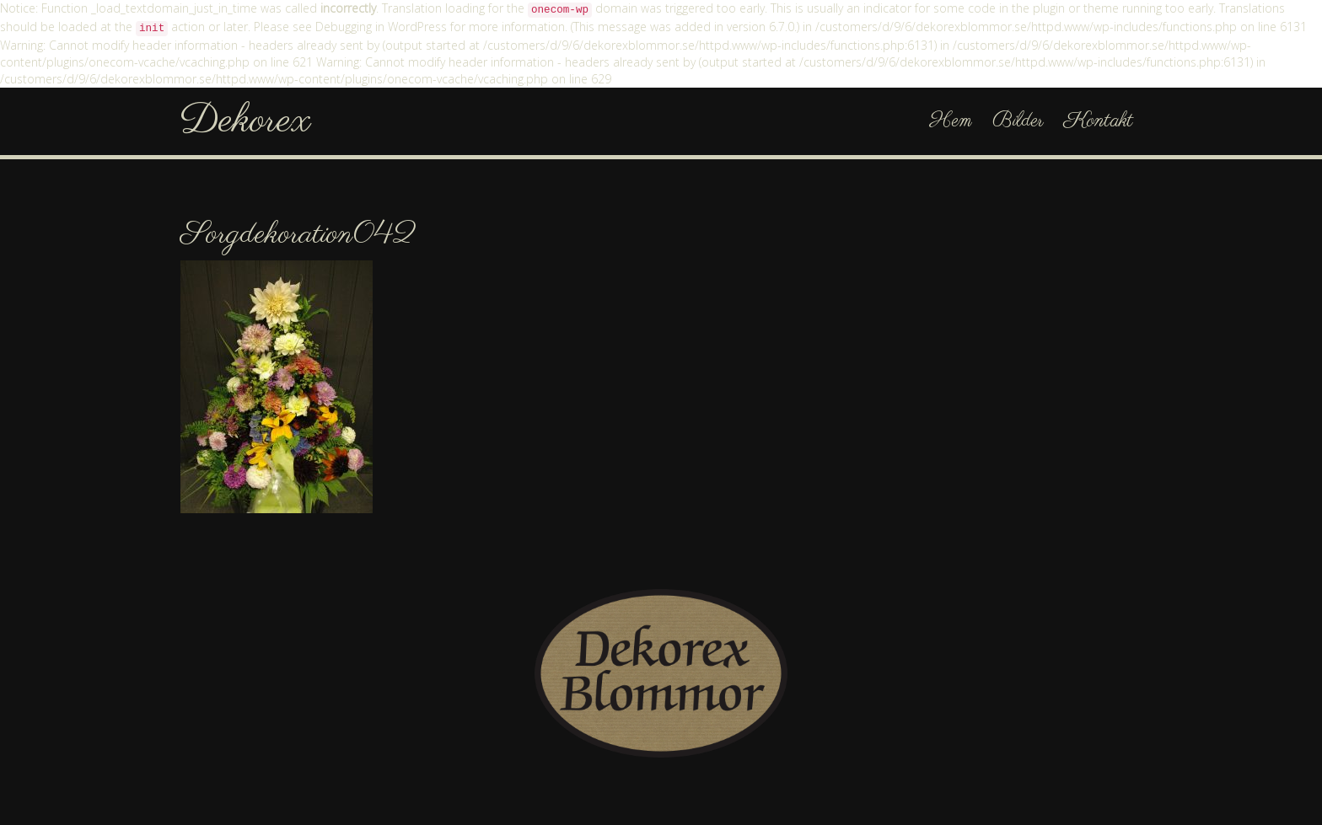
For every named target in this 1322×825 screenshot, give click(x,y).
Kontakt (1098, 121)
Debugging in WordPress (381, 27)
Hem (951, 121)
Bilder (1018, 121)
